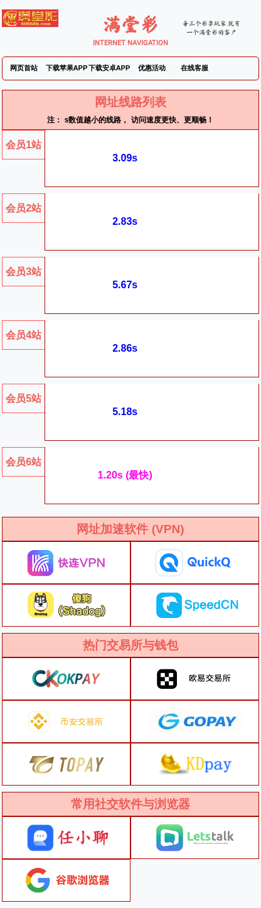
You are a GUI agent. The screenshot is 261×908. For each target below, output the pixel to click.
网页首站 (24, 68)
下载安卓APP (109, 68)
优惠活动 (152, 68)
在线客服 (194, 68)
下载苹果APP (67, 68)
